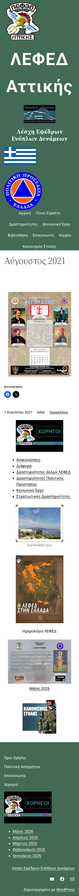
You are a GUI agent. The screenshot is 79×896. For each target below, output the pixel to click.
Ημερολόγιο (59, 412)
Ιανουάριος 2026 (27, 855)
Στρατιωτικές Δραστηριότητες (43, 496)
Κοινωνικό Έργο (30, 490)
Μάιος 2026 (23, 831)
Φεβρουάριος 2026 (29, 849)
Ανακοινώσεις (28, 460)
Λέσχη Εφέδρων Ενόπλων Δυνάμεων (43, 868)
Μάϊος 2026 (39, 688)
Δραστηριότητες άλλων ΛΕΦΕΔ (43, 472)
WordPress (65, 889)
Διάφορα (24, 466)
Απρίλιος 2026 (25, 837)
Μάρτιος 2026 (25, 843)
